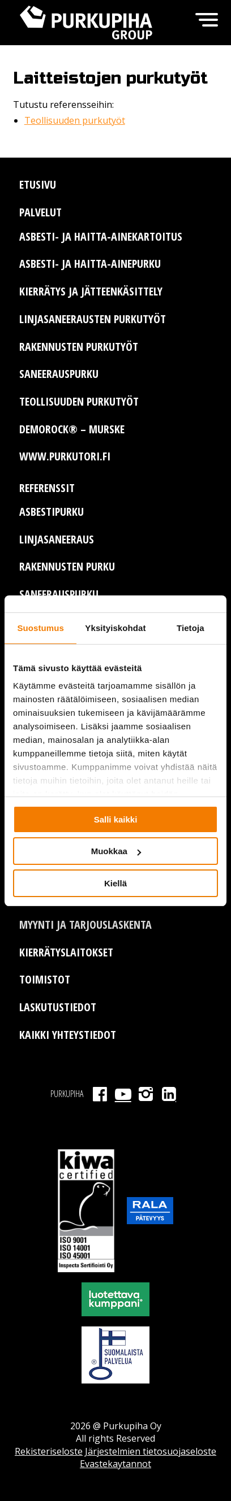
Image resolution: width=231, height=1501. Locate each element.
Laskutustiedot (57, 1007)
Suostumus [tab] (40, 628)
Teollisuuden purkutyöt (74, 120)
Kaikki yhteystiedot (67, 1034)
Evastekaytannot (115, 1464)
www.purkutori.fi (64, 456)
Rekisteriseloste (49, 1451)
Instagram (146, 1094)
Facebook (100, 1094)
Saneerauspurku (59, 373)
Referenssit (47, 487)
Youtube (123, 1094)
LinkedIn (169, 1094)
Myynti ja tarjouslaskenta (85, 924)
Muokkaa (116, 851)
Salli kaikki (116, 819)
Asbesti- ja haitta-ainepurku (90, 263)
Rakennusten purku (67, 566)
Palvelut (40, 212)
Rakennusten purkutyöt (78, 346)
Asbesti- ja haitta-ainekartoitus (100, 236)
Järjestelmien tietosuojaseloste (150, 1451)
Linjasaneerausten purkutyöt (92, 319)
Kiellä (115, 883)
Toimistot (44, 979)
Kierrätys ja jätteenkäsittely (90, 291)
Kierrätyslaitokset (66, 952)
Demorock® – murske (72, 429)
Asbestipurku (51, 511)
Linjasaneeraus (56, 539)
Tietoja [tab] (190, 628)
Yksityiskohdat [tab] (115, 628)
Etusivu (37, 184)
